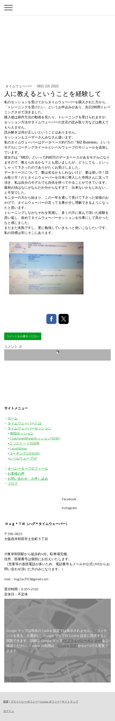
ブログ (13, 483)
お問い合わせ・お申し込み (28, 478)
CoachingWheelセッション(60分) (35, 438)
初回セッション (22, 433)
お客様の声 (16, 473)
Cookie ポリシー (50, 701)
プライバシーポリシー (24, 701)
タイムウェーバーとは (24, 423)
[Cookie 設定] (68, 645)
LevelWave (18, 448)
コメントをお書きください (22, 336)
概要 (6, 701)
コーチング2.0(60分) (24, 453)
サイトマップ (70, 701)
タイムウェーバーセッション (29, 428)
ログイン (8, 711)
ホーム (13, 418)
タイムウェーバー (19, 86)
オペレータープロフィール (28, 468)
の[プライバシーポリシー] (82, 640)
